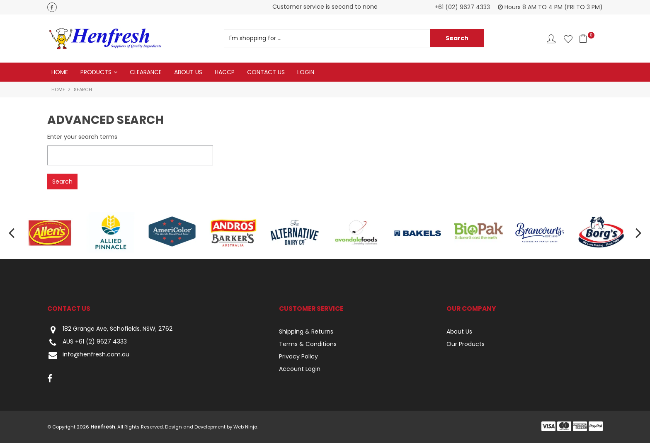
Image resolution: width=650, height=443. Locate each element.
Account (551, 38)
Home (59, 72)
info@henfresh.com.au (88, 355)
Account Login (299, 369)
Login (305, 72)
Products (96, 72)
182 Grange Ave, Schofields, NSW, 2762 (109, 329)
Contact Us (266, 72)
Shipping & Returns (306, 331)
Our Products (465, 344)
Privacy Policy (298, 356)
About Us (188, 72)
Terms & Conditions (308, 344)
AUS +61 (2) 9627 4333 (87, 342)
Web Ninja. (245, 427)
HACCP (225, 72)
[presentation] (12, 233)
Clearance (146, 72)
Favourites (568, 38)
